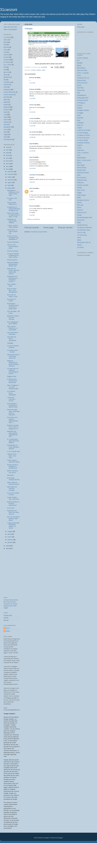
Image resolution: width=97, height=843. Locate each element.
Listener (79, 145)
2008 (7, 548)
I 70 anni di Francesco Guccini (11, 399)
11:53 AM (32, 125)
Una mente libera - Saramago (13, 333)
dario (31, 188)
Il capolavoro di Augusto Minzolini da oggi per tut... (13, 208)
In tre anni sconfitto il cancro (13, 493)
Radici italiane (81, 195)
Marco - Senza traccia (84, 160)
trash (5, 132)
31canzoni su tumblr (83, 255)
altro (5, 42)
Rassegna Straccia (83, 200)
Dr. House (7, 62)
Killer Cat (80, 125)
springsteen (7, 127)
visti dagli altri (8, 139)
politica (39, 70)
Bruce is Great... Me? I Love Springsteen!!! (12, 290)
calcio (5, 49)
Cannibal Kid (33, 175)
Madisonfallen (81, 157)
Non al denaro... (82, 177)
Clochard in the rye (83, 78)
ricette (6, 112)
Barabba (80, 63)
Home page (48, 227)
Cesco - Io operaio (83, 73)
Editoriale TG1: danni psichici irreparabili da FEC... (12, 434)
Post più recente (32, 227)
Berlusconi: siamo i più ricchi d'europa (13, 317)
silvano (31, 105)
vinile (5, 137)
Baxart (79, 65)
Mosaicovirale (81, 170)
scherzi (6, 119)
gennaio (10, 542)
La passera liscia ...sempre (12, 351)
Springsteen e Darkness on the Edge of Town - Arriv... (13, 193)
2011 (7, 166)
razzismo (6, 109)
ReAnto (31, 77)
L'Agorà (79, 127)
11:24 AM (32, 83)
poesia (6, 104)
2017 (7, 150)
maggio (10, 531)
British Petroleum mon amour (12, 471)
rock (5, 114)
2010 (7, 169)
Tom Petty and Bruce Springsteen (11, 338)
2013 (7, 161)
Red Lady (80, 205)
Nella (78, 175)
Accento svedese (82, 58)
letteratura (7, 606)
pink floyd (7, 97)
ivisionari (6, 84)
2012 (7, 163)
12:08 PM (32, 137)
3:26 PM (32, 199)
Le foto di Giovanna (83, 137)
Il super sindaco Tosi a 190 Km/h (13, 498)
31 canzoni (7, 37)
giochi (5, 74)
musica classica (9, 94)
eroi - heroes (8, 64)
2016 (7, 152)
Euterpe (32, 89)
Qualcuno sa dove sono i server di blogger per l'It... (13, 426)
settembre (11, 180)
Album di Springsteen (10, 29)
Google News (8, 615)
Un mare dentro (82, 235)
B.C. (78, 60)
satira (43, 70)
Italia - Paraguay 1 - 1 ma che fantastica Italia (13, 386)
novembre (11, 174)
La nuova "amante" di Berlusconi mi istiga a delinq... (13, 255)
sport (5, 124)
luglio (9, 185)
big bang (6, 47)
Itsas (31, 157)
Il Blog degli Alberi (82, 98)
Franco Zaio (81, 90)
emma (8, 628)
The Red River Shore (83, 230)
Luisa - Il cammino (83, 152)
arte (5, 44)
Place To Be (81, 190)
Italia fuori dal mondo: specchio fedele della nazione (13, 271)
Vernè (79, 237)
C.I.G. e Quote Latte (13, 451)
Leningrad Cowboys (83, 142)
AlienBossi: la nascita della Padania (12, 220)
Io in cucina (10, 508)
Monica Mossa (81, 167)
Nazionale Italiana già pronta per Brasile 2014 (12, 264)
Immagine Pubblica (83, 110)
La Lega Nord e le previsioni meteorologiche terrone (12, 371)
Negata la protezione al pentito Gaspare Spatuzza (13, 363)
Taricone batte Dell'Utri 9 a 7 (12, 203)
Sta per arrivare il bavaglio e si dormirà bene (12, 466)
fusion (11, 600)
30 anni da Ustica (12, 251)
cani (5, 52)
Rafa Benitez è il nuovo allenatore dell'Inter (13, 446)
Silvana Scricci (81, 212)
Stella (79, 222)
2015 (7, 155)
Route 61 (80, 210)
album (6, 40)
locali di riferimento (9, 92)
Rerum (79, 207)
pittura (6, 99)
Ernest (31, 206)
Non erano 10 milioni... (11, 300)
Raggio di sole (11, 376)
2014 (7, 158)
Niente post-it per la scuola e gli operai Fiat (13, 356)
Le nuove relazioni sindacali (13, 346)
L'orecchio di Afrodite (83, 130)
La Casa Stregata (82, 132)
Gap (30, 143)
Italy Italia (80, 118)
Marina (79, 162)
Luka (78, 155)
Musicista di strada (83, 172)
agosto (10, 182)
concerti (6, 57)
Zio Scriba (32, 132)
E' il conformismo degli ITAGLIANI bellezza (13, 440)
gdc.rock (6, 72)
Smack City (80, 220)
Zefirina (79, 245)
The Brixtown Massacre (84, 227)
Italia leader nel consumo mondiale (12, 488)
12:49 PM (32, 151)
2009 (7, 546)
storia (5, 129)
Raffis (79, 197)
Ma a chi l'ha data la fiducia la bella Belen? (13, 518)
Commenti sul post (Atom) (39, 232)
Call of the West (82, 70)
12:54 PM (32, 168)
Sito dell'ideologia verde (84, 217)
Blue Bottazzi (81, 68)
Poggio (79, 192)
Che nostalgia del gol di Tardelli (12, 322)
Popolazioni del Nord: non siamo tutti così (13, 512)
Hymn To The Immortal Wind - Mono (13, 246)
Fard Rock (80, 88)
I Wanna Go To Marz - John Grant (11, 455)
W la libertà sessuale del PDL (13, 478)
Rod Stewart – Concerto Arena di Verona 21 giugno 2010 (13, 306)
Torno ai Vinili (81, 232)
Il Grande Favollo (82, 100)
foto (5, 69)
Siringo (79, 215)
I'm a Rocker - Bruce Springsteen (11, 393)
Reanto (79, 202)
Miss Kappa (81, 165)
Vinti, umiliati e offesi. (11, 285)
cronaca (33, 70)
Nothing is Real (82, 180)
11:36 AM (32, 112)
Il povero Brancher (13, 242)
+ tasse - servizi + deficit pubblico (12, 226)
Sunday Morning (82, 225)
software (6, 122)
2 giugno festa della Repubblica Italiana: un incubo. (13, 525)
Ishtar (79, 115)
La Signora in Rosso (83, 135)
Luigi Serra (80, 150)
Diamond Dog (81, 80)
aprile (9, 534)
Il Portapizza (81, 103)
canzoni (6, 54)
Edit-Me (6, 618)
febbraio (10, 539)
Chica (79, 75)
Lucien (31, 118)
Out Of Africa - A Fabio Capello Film (12, 231)
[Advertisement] (13, 561)
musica (8, 602)
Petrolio (79, 187)
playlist (6, 102)
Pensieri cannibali (82, 185)
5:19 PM (32, 215)
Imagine (79, 108)
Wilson (79, 240)
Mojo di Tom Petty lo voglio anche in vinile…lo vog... (13, 214)
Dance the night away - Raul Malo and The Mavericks (13, 412)
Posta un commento (33, 219)
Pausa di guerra (12, 260)
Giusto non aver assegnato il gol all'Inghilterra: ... (13, 237)
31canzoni (8, 10)
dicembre (11, 171)
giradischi (7, 77)
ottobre (10, 177)
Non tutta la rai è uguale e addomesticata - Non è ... (13, 420)
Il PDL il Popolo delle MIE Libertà (13, 461)
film (5, 67)
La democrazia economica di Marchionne (12, 380)
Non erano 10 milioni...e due (12, 295)
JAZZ (5, 87)
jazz (8, 600)
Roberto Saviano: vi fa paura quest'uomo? (13, 503)
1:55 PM (32, 182)
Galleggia (29, 29)
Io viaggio (80, 113)
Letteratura (7, 89)
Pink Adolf (10, 475)
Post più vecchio (65, 227)
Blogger (60, 838)
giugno (10, 188)
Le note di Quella (82, 140)
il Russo (79, 105)
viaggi (5, 134)
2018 (7, 147)
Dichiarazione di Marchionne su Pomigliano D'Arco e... (12, 279)
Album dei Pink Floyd (10, 27)
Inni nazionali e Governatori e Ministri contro (12, 405)
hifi (4, 79)
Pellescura (80, 182)
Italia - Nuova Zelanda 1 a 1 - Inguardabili (12, 328)
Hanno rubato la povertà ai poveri (13, 483)
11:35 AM (32, 98)
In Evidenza (7, 82)
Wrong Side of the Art (84, 242)
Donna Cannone (82, 83)
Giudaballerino (81, 95)
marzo (10, 537)
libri (11, 606)
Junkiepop (80, 122)
